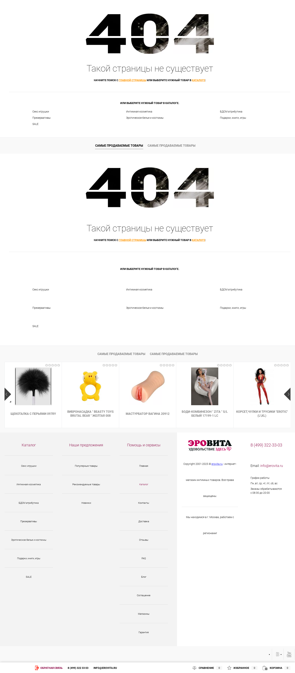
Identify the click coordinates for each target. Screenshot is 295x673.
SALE (35, 124)
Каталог (143, 484)
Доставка (143, 521)
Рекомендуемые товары (86, 484)
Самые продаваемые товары (119, 145)
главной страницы (132, 80)
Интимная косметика (139, 111)
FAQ (144, 558)
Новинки (86, 502)
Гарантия (144, 632)
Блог (143, 576)
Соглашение (143, 595)
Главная (143, 465)
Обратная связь (49, 668)
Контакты (143, 502)
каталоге (198, 80)
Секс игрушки (40, 111)
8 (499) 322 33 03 (78, 667)
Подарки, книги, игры (233, 117)
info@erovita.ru (271, 466)
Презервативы (41, 117)
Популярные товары (86, 465)
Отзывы (143, 539)
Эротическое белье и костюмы (145, 117)
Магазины (143, 613)
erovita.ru (217, 463)
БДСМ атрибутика (231, 111)
